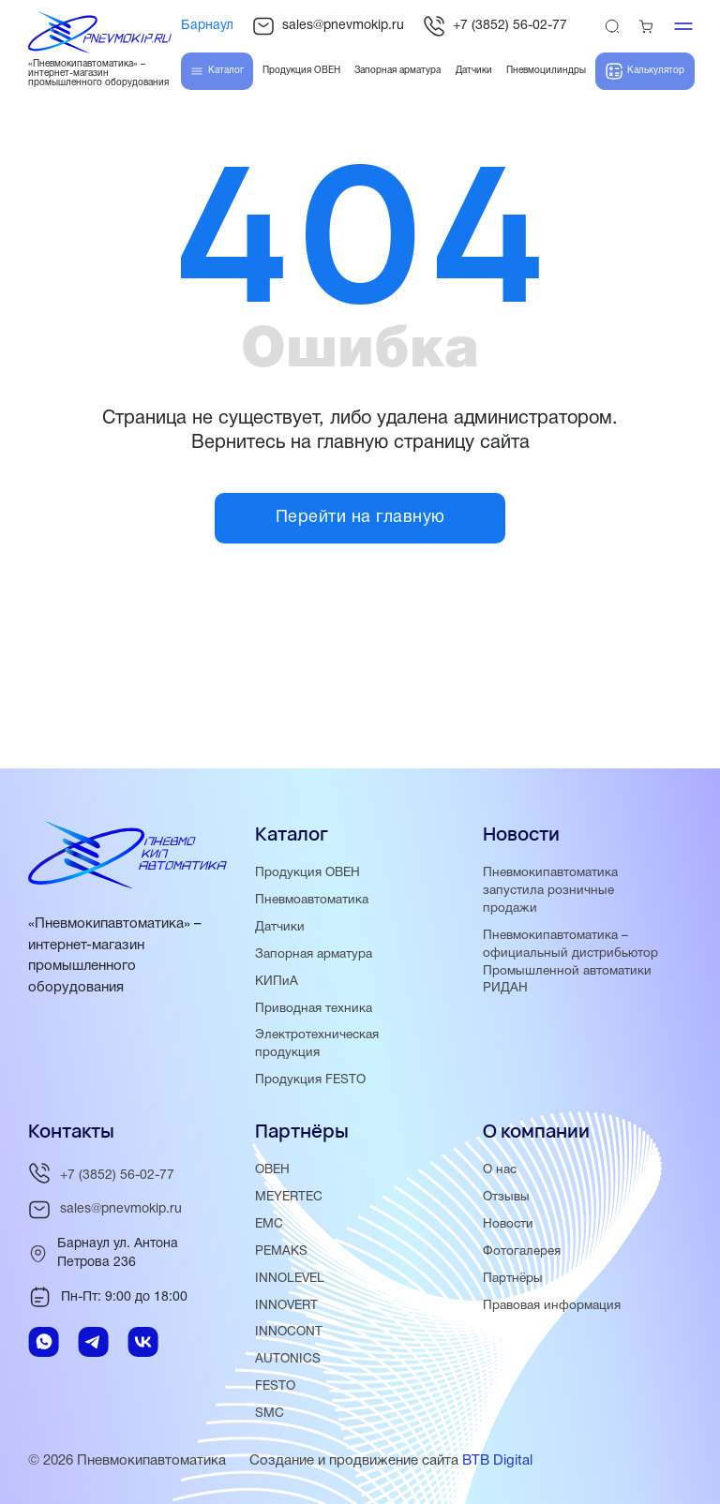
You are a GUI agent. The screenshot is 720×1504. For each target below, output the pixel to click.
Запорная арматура (313, 954)
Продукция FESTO (310, 1080)
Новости (508, 1224)
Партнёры (513, 1279)
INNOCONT (288, 1332)
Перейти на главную (360, 518)
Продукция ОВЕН (307, 873)
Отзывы (506, 1197)
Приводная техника (313, 1009)
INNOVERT (286, 1306)
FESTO (275, 1386)
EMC (269, 1224)
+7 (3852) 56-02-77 (495, 26)
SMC (269, 1413)
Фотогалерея (522, 1251)
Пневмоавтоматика (311, 900)
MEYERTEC (288, 1197)
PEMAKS (281, 1251)
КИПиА (276, 981)
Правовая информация (552, 1306)
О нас (500, 1170)
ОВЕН (272, 1170)
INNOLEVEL (289, 1279)
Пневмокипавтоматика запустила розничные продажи (550, 891)
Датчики (280, 927)
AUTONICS (288, 1359)
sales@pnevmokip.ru (328, 26)
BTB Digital (497, 1460)
